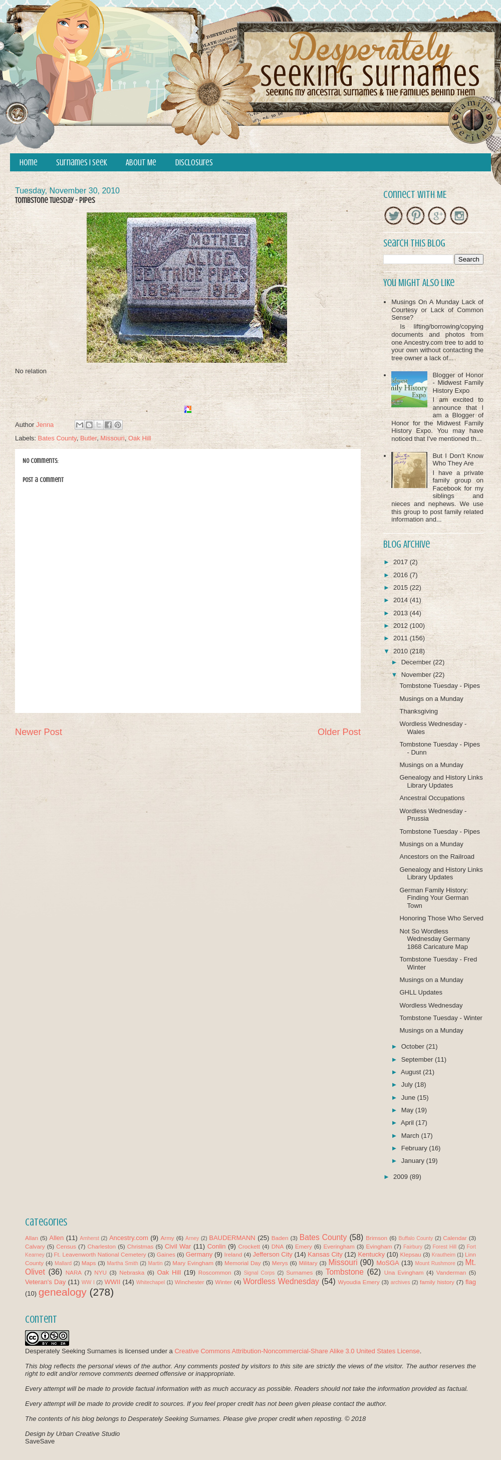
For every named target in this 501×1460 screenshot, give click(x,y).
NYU (100, 1272)
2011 (401, 638)
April (408, 1122)
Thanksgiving (418, 711)
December (417, 662)
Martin (155, 1263)
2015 (401, 587)
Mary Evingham (192, 1263)
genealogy (63, 1292)
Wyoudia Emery (359, 1282)
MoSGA (387, 1263)
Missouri (112, 438)
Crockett (249, 1246)
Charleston (102, 1246)
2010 (401, 651)
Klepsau (410, 1254)
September (418, 1059)
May (408, 1110)
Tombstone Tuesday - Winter (440, 1018)
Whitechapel (150, 1282)
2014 (401, 600)
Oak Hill (139, 438)
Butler (88, 438)
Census (66, 1246)
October (413, 1046)
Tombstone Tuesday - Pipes (439, 685)
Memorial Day (242, 1263)
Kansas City (325, 1254)
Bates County (57, 438)
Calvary (35, 1246)
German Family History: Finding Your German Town (433, 897)
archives (400, 1282)
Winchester (189, 1282)
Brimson (376, 1238)
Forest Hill (444, 1247)
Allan (31, 1238)
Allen (56, 1238)
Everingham (338, 1246)
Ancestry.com (128, 1238)
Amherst (89, 1238)
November (417, 674)
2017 (401, 562)
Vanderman (451, 1272)
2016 (401, 575)
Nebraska (131, 1272)
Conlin (216, 1246)
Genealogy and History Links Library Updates (440, 781)
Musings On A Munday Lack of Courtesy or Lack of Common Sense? (437, 309)
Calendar (454, 1238)
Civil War (178, 1246)
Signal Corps (259, 1273)
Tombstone (345, 1272)
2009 (401, 1176)
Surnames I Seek (81, 162)
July (408, 1084)
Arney (192, 1238)
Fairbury (412, 1247)
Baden (280, 1238)
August (412, 1072)
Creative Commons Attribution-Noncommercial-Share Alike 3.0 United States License (296, 1351)
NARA (74, 1272)
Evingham (379, 1246)
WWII (113, 1282)
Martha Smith (122, 1263)
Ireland (233, 1254)
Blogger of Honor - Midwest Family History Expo (457, 382)
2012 (401, 625)
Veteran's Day (45, 1282)
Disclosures (194, 162)
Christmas (140, 1246)
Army (167, 1238)
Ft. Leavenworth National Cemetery (100, 1254)
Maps (89, 1263)
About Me (141, 162)
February (415, 1148)
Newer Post (38, 732)
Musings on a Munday (431, 698)
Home (29, 162)
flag (470, 1282)
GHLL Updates (420, 992)
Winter (223, 1282)
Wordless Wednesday (430, 1005)
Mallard (63, 1263)
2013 (401, 613)
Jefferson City (272, 1254)
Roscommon (214, 1272)
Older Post (339, 732)
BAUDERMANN (232, 1238)
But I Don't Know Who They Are (457, 459)
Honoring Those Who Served (441, 918)
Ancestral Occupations (431, 798)
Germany (199, 1254)
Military (308, 1263)
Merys (280, 1263)
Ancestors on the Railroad (436, 856)
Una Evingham (404, 1272)
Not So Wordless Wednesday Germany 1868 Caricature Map (434, 938)
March (411, 1135)
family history (437, 1282)
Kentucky (371, 1254)
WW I (88, 1282)
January (413, 1160)
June (409, 1097)
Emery (303, 1246)
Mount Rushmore (435, 1263)
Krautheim (443, 1255)
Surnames (299, 1272)
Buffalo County (415, 1238)
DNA (278, 1246)
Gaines (166, 1254)
